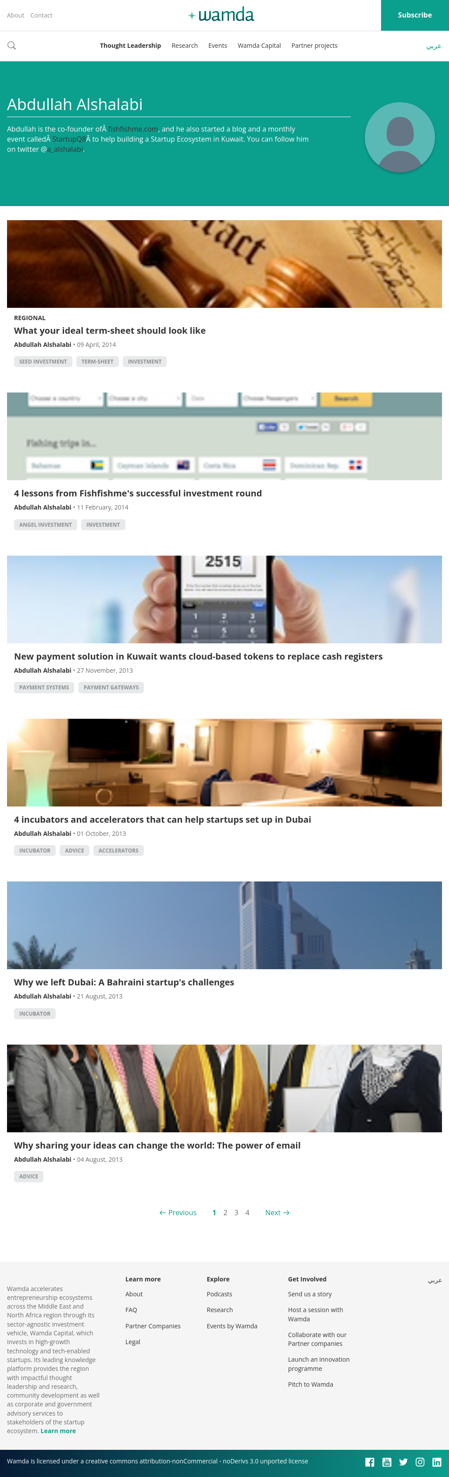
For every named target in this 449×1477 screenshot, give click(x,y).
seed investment (43, 361)
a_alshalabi (65, 149)
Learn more (58, 1431)
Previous (182, 1212)
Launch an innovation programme (319, 1363)
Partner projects (315, 45)
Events (217, 45)
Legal (132, 1342)
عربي (434, 45)
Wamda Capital (259, 45)
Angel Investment (45, 524)
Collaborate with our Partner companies (317, 1339)
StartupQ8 (69, 139)
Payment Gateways (111, 687)
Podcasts (219, 1294)
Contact (41, 15)
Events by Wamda (232, 1326)
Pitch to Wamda (310, 1384)
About (15, 15)
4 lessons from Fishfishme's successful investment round (138, 493)
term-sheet (98, 361)
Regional (30, 318)
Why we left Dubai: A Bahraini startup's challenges (124, 982)
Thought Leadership (130, 45)
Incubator (34, 850)
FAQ (131, 1310)
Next (273, 1212)
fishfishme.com (133, 129)
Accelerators (119, 850)
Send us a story (309, 1294)
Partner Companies (153, 1326)
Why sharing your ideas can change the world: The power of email (157, 1145)
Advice (74, 850)
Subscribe (415, 15)
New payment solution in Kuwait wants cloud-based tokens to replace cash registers (198, 656)
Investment (145, 361)
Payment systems (44, 687)
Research (184, 45)
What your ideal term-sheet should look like (110, 330)
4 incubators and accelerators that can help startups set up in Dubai (162, 819)
